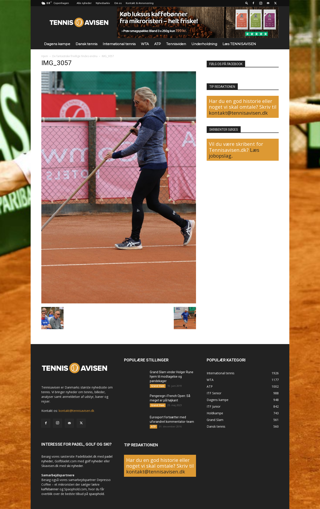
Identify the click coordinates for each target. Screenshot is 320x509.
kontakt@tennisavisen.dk (238, 112)
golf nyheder (94, 461)
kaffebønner (50, 489)
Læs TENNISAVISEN (239, 44)
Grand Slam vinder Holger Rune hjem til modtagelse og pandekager (171, 376)
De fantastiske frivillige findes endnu (75, 56)
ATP (157, 44)
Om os (118, 3)
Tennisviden (176, 44)
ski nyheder (75, 466)
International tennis (119, 44)
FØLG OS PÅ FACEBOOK (225, 64)
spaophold (96, 494)
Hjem (44, 56)
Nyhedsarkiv (103, 3)
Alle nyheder (84, 3)
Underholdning (204, 44)
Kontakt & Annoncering (140, 3)
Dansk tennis (86, 44)
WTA (145, 44)
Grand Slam (157, 385)
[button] (246, 3)
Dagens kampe (57, 44)
